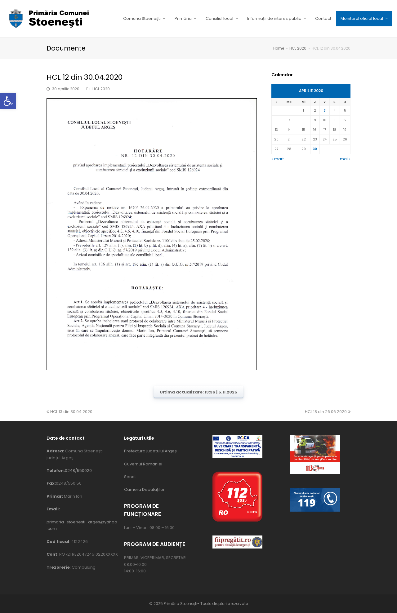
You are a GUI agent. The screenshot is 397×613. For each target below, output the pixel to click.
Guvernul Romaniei (143, 464)
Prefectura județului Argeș (150, 451)
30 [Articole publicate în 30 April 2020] (315, 149)
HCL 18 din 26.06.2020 (327, 412)
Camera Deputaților (144, 489)
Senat (130, 477)
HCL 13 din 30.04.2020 (69, 412)
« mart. (278, 159)
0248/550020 (78, 470)
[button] (8, 101)
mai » (345, 159)
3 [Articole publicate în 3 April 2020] (325, 111)
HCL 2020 (101, 88)
